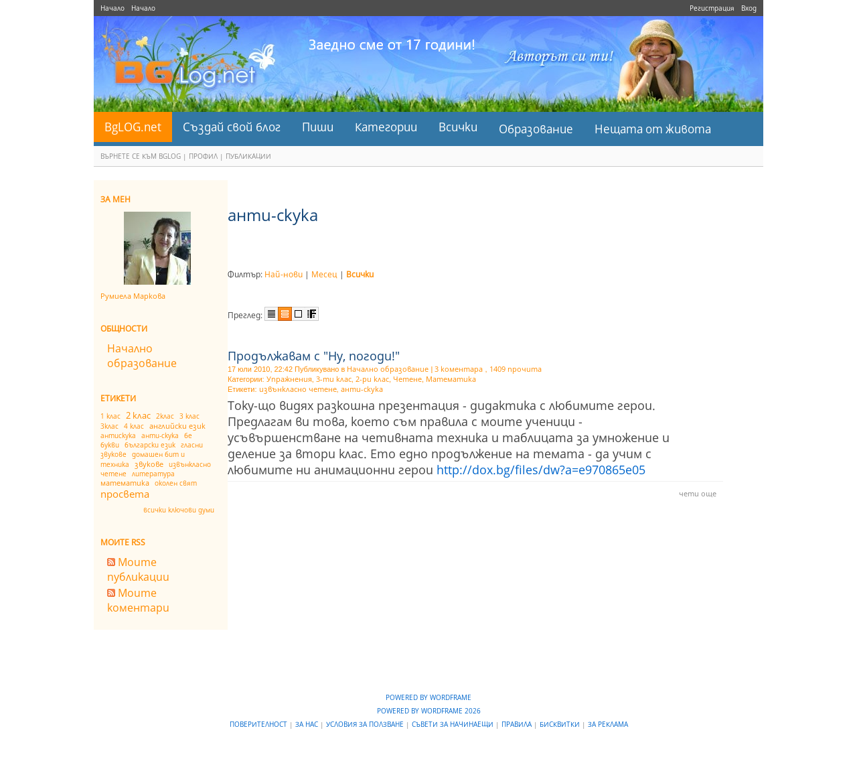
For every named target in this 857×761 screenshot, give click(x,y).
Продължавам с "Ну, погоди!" (314, 356)
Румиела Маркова (132, 296)
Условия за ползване (366, 724)
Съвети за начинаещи (453, 724)
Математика (451, 379)
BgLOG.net (132, 127)
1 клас (110, 416)
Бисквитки (561, 724)
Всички (458, 127)
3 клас (189, 416)
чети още (697, 493)
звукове (149, 464)
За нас (307, 724)
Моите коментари (138, 600)
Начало (112, 8)
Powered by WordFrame (428, 697)
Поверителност (259, 724)
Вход (749, 8)
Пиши (317, 127)
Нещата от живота (653, 129)
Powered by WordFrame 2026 (429, 710)
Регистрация (712, 8)
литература (153, 473)
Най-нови (283, 274)
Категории (386, 127)
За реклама (608, 724)
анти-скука (160, 435)
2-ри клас (372, 379)
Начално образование (142, 355)
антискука (118, 435)
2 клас (138, 415)
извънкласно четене (298, 389)
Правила (517, 724)
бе (188, 435)
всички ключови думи (178, 509)
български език (150, 444)
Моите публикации (138, 569)
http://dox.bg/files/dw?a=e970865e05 (541, 470)
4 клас (134, 426)
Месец (324, 274)
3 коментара (459, 369)
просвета (124, 493)
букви (109, 444)
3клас (109, 426)
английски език (177, 426)
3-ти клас (334, 379)
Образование (536, 129)
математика (124, 483)
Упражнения (289, 379)
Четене (407, 379)
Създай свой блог (232, 127)
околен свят (176, 483)
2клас (165, 416)
